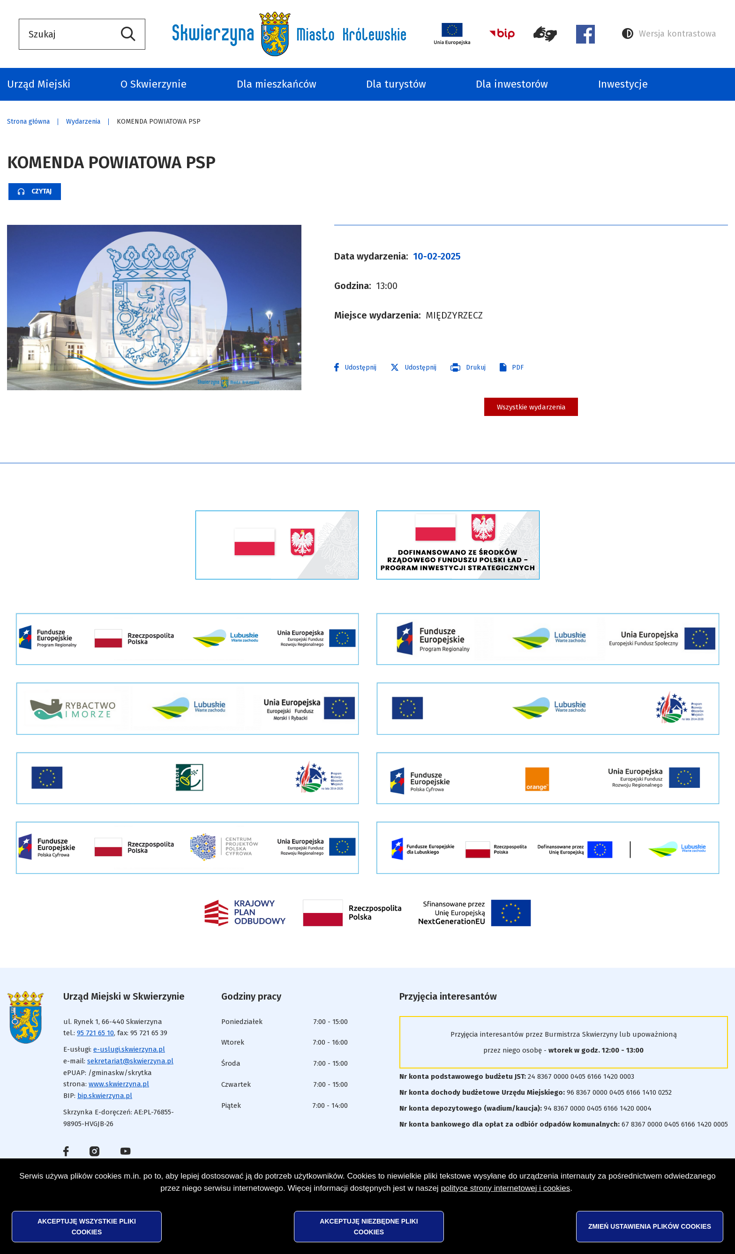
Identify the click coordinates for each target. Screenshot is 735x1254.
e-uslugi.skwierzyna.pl (129, 1057)
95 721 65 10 (95, 1041)
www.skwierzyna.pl (119, 1092)
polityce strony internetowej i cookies (505, 1188)
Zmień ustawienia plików (649, 1226)
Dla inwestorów (512, 84)
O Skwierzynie (153, 84)
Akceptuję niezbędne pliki (369, 1226)
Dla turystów (396, 84)
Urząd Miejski (39, 84)
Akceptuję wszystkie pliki (87, 1226)
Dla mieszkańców (276, 84)
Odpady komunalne (712, 84)
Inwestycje (623, 84)
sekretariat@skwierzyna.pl (130, 1068)
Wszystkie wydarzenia (531, 410)
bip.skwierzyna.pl (104, 1103)
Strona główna (28, 122)
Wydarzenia (83, 122)
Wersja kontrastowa (669, 34)
